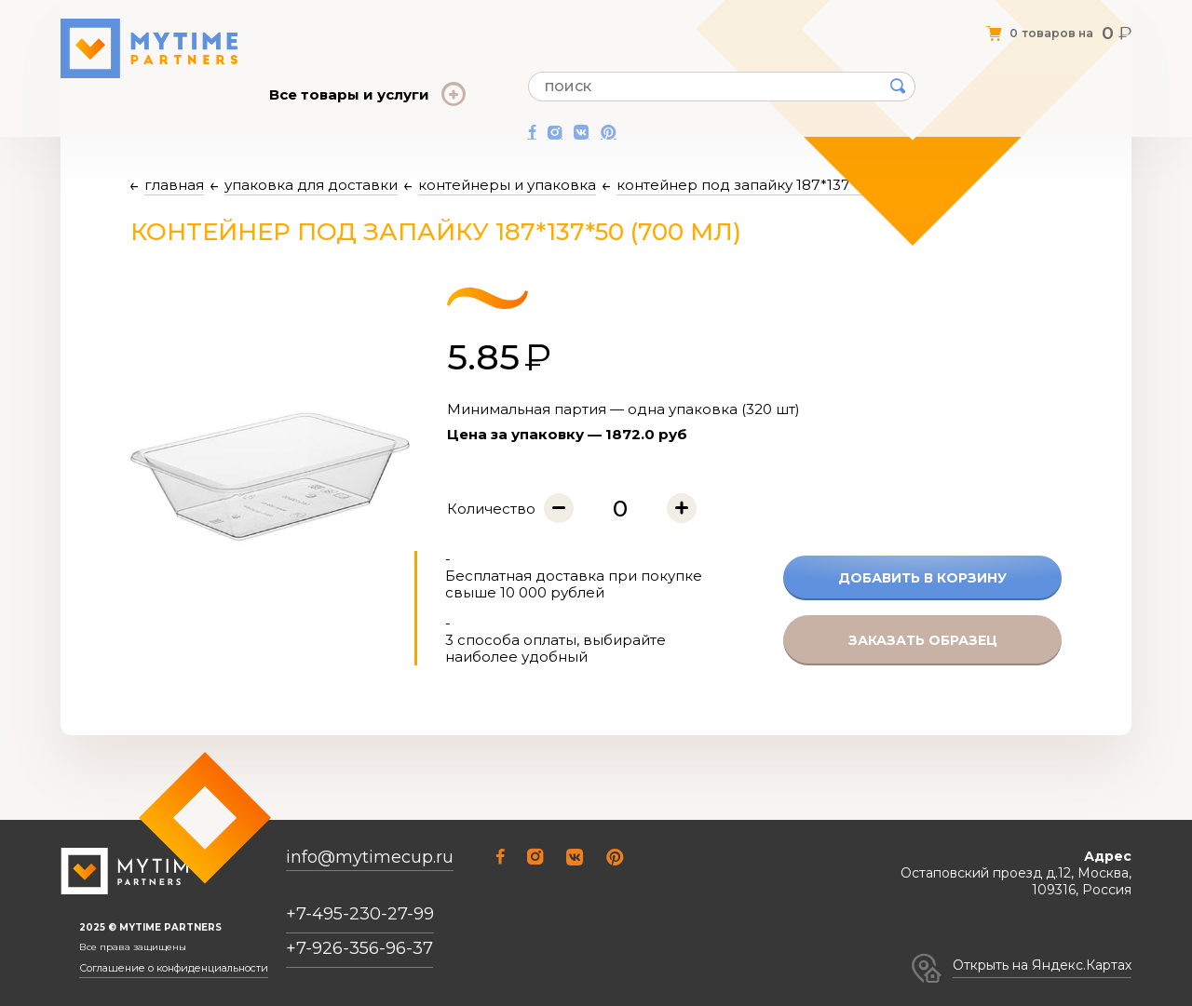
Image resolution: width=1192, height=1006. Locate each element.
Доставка (642, 26)
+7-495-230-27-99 (360, 915)
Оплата (580, 26)
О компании (307, 26)
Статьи (527, 26)
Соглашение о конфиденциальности (168, 968)
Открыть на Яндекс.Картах (1042, 965)
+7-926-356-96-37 (359, 949)
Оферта (378, 26)
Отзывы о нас (455, 26)
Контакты (710, 26)
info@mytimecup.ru (370, 858)
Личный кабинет (799, 26)
